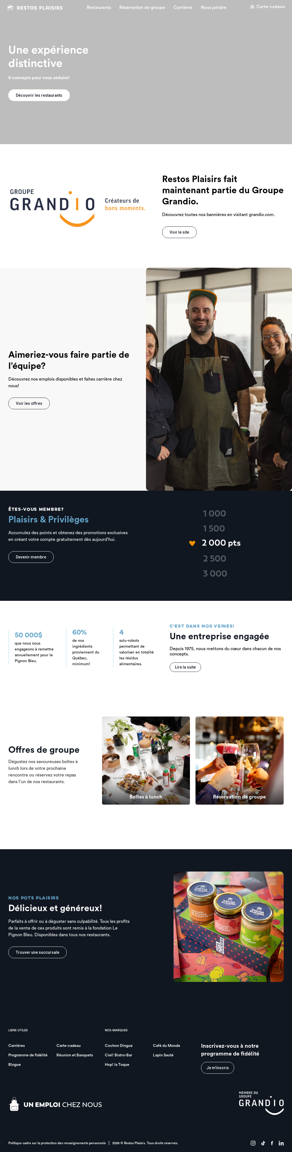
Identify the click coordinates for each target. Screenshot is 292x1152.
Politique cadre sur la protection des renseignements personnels (57, 1143)
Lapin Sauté (163, 1055)
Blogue (14, 1065)
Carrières (183, 7)
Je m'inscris (217, 1068)
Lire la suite (185, 667)
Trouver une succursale (37, 952)
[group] (146, 761)
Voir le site (179, 232)
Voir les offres (29, 403)
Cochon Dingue (119, 1046)
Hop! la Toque (117, 1065)
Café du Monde (166, 1046)
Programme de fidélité (28, 1055)
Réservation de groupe (142, 7)
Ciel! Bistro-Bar (118, 1055)
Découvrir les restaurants (39, 95)
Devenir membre (31, 557)
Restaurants (99, 7)
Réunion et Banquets (74, 1055)
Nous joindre (213, 7)
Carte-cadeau (267, 6)
